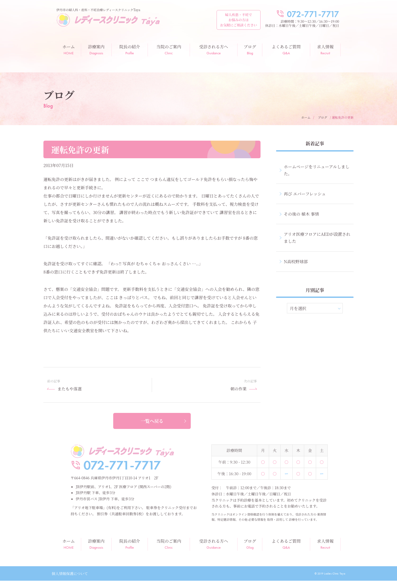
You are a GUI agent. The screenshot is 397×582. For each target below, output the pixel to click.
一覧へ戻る (152, 422)
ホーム (68, 49)
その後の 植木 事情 (301, 214)
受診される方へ (214, 49)
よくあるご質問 (286, 49)
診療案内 (96, 49)
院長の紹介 (129, 49)
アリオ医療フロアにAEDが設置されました (317, 237)
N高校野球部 (296, 261)
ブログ (249, 49)
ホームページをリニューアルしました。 (316, 170)
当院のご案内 (168, 49)
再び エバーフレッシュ (305, 194)
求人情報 (325, 49)
